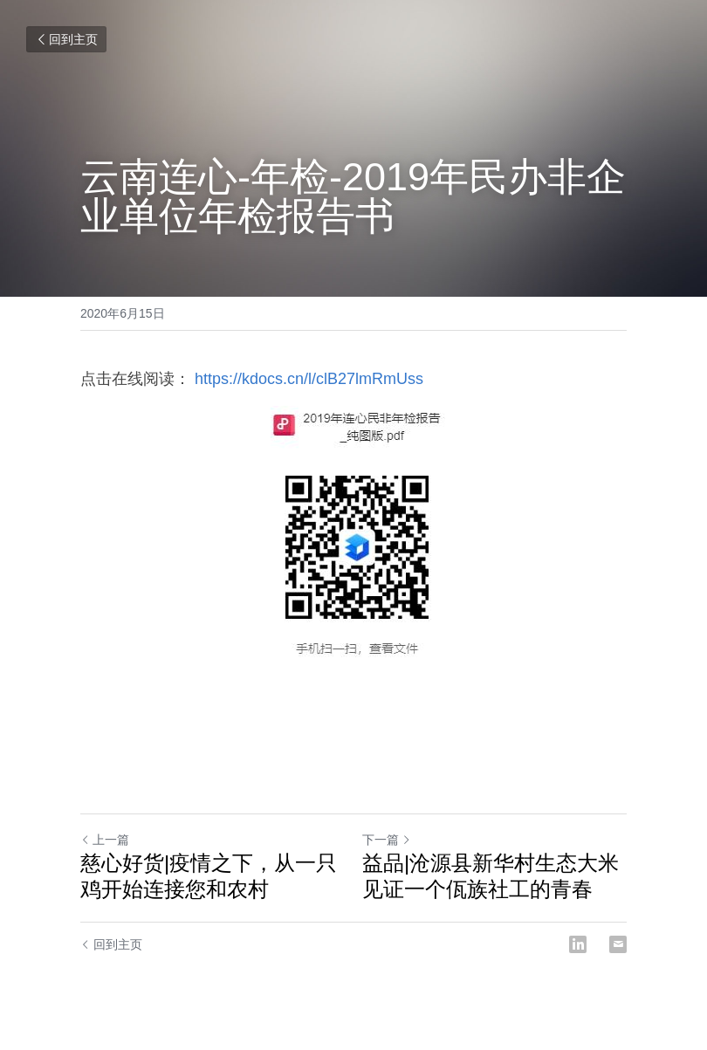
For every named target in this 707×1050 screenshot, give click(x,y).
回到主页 (66, 39)
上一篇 (104, 840)
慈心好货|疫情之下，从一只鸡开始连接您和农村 (208, 876)
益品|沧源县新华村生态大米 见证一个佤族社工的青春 (490, 876)
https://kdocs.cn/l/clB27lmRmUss (306, 379)
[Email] (618, 944)
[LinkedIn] (578, 944)
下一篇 (386, 840)
